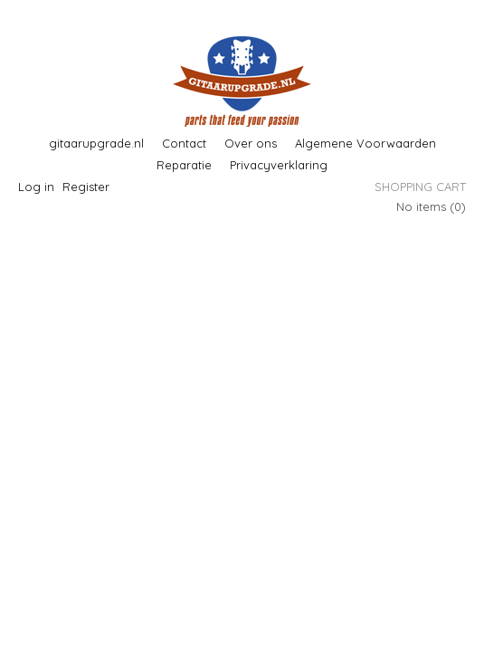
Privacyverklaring (278, 165)
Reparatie (184, 165)
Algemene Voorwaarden (365, 143)
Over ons (250, 143)
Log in (36, 186)
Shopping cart (420, 186)
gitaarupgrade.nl (96, 143)
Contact (184, 143)
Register (85, 186)
